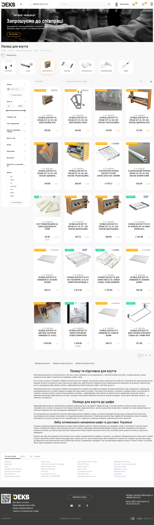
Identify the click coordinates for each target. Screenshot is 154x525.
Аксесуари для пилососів (87, 476)
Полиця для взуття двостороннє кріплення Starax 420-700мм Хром (139, 333)
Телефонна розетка (85, 471)
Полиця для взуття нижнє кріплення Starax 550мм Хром (78, 333)
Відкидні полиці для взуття (62, 363)
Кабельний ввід (83, 474)
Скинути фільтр (16, 95)
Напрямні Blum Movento (13, 469)
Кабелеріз (8, 464)
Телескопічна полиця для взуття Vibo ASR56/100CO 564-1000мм (108, 173)
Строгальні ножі (120, 476)
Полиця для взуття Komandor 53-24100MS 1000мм (47, 280)
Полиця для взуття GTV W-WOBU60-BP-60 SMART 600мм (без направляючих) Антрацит (139, 227)
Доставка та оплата (21, 502)
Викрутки (8, 462)
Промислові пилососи (122, 462)
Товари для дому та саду (23, 50)
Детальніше (13, 34)
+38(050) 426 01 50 (133, 498)
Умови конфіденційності (23, 508)
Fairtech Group (75, 519)
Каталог (11, 50)
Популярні (39, 81)
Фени (7, 467)
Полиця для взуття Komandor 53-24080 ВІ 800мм (108, 333)
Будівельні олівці (120, 469)
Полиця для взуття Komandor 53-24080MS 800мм (139, 280)
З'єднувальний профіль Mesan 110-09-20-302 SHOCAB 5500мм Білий (139, 173)
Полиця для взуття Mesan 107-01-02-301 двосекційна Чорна (78, 120)
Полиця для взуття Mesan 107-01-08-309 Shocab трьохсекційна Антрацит (108, 120)
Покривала (118, 474)
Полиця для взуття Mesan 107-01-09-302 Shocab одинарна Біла (139, 120)
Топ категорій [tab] (10, 456)
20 (141, 81)
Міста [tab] (23, 456)
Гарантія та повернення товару (26, 511)
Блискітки (44, 471)
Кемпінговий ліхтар (48, 467)
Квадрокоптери (119, 471)
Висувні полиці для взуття (85, 363)
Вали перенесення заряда (87, 462)
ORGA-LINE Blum (83, 464)
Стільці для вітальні (48, 474)
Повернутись (8, 55)
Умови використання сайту (24, 505)
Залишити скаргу (79, 497)
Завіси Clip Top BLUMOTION (50, 476)
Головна (3, 50)
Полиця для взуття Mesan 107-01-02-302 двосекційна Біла (47, 120)
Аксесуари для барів (12, 476)
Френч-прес (45, 462)
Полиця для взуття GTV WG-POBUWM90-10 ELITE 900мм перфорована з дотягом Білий (78, 280)
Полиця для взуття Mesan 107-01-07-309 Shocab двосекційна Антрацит (108, 227)
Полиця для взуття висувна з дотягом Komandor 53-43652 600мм (47, 333)
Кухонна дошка (83, 467)
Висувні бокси (10, 474)
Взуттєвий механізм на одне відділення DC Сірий (47, 226)
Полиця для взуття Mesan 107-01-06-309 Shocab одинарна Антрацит (47, 173)
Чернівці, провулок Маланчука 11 (139, 495)
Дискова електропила (13, 471)
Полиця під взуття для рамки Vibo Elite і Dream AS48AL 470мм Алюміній (109, 280)
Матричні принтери (48, 469)
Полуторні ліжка (120, 467)
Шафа (36, 50)
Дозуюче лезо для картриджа (125, 464)
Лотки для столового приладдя (52, 464)
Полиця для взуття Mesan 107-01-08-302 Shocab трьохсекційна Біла (77, 173)
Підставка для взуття (42, 363)
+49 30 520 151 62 (133, 504)
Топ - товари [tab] (34, 456)
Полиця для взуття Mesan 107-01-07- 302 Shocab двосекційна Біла (78, 227)
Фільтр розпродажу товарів (77, 81)
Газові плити (82, 469)
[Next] (152, 355)
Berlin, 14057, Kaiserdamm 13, (137, 502)
